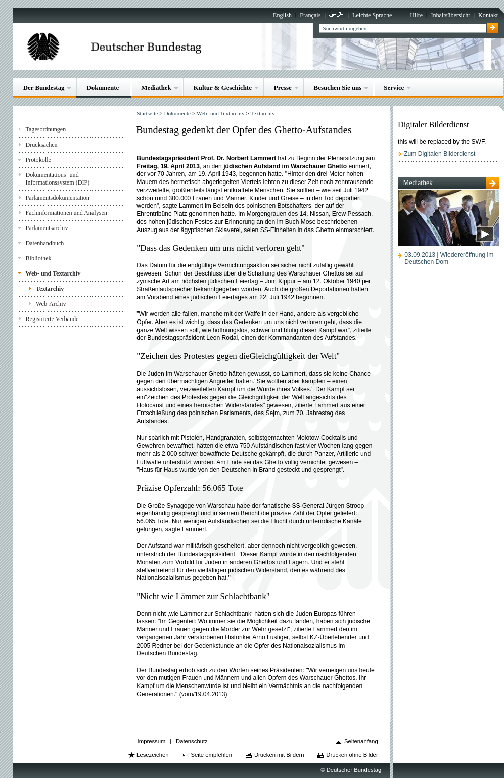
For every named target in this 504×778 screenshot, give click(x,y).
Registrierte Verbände (51, 319)
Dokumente (102, 87)
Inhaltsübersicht (450, 15)
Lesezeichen (152, 755)
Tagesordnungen (45, 129)
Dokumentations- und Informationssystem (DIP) (57, 178)
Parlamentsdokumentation (57, 197)
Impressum (152, 741)
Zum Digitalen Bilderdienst (439, 153)
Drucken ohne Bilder (352, 755)
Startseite (147, 113)
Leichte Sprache (372, 15)
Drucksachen (41, 144)
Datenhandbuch (44, 243)
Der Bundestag (44, 87)
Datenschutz (192, 741)
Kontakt (488, 15)
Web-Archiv (51, 303)
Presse (283, 87)
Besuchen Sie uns (338, 87)
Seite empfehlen (211, 755)
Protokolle (38, 159)
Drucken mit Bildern (279, 755)
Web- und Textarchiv (52, 273)
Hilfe (416, 15)
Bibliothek (38, 258)
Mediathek (156, 87)
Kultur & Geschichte (223, 87)
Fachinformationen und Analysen (66, 212)
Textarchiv (50, 288)
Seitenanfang (361, 741)
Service (394, 87)
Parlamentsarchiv (46, 228)
